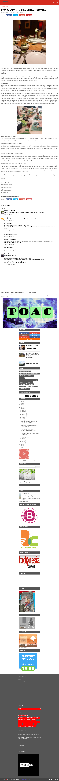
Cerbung (21, 382)
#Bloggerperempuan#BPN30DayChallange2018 (29, 374)
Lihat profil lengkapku (23, 501)
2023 (22, 403)
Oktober (23, 413)
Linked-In (35, 337)
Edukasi (29, 384)
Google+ (34, 333)
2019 (22, 408)
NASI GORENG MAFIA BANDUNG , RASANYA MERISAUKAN (28, 429)
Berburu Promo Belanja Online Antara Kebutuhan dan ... (29, 426)
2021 (22, 406)
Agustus (24, 415)
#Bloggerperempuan (24, 371)
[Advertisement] (29, 279)
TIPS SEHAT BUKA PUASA (27, 432)
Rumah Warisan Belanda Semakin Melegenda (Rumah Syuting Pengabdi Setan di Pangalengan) (28, 733)
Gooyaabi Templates (25, 779)
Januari (23, 442)
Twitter (34, 335)
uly (5, 232)
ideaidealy (4, 2)
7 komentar (20, 12)
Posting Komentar (7, 267)
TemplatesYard (12, 779)
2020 (22, 407)
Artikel (21, 377)
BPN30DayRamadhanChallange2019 (12, 196)
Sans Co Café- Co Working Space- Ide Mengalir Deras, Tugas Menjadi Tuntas (32, 347)
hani (5, 223)
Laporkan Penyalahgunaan (26, 482)
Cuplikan (22, 384)
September (24, 414)
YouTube (24, 337)
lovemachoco (7, 253)
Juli (22, 417)
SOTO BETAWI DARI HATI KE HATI (28, 430)
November (24, 411)
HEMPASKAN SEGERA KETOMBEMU (29, 424)
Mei (22, 420)
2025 (22, 401)
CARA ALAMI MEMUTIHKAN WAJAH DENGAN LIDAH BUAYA (29, 422)
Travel (33, 386)
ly (4, 217)
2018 (22, 444)
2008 (22, 447)
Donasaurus (7, 210)
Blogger (35, 460)
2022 (22, 404)
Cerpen (28, 382)
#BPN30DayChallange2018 (25, 375)
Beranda (21, 487)
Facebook (24, 333)
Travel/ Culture (23, 388)
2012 (22, 445)
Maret (23, 440)
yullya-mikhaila (26, 493)
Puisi (21, 386)
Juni (23, 418)
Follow (29, 339)
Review (27, 386)
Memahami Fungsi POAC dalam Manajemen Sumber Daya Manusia (18, 292)
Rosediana (6, 239)
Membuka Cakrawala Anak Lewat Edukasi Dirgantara (29, 742)
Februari (24, 441)
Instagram (24, 335)
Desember (24, 410)
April (23, 438)
